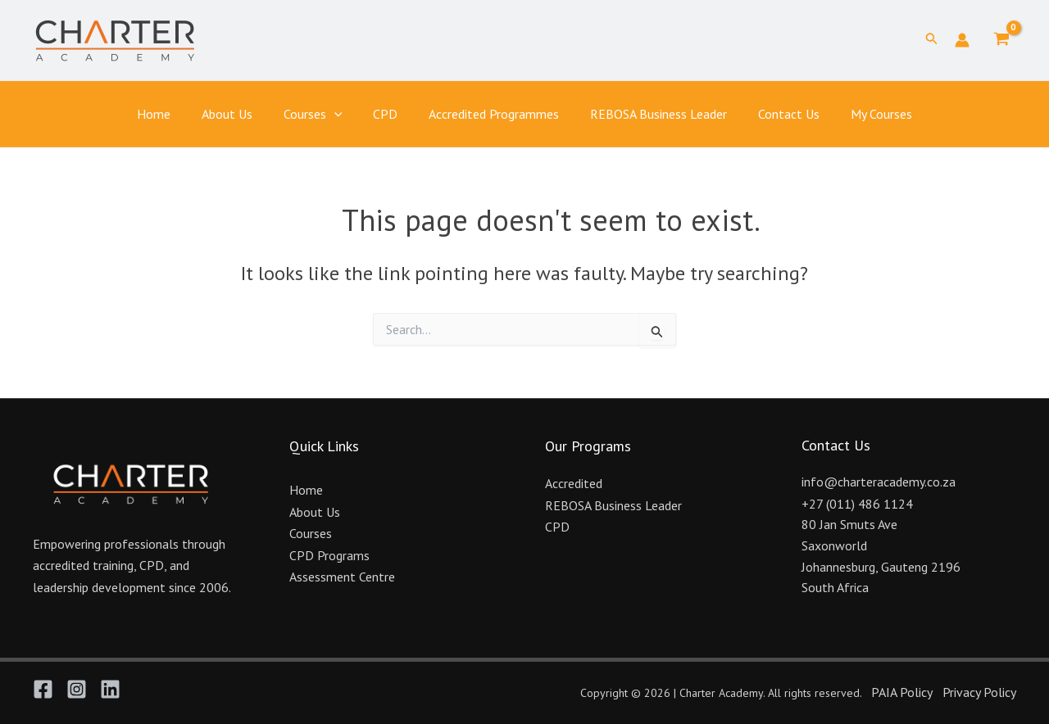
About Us (239, 114)
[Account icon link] (962, 40)
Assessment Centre (342, 576)
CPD (387, 114)
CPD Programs (329, 555)
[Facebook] (43, 689)
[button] (931, 40)
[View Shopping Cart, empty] (1001, 40)
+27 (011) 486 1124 (857, 503)
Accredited (573, 483)
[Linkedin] (110, 689)
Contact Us (776, 114)
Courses (320, 114)
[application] (342, 114)
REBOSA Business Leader (651, 114)
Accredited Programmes (491, 114)
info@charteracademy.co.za (879, 481)
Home (171, 114)
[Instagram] (76, 689)
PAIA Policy (902, 692)
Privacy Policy (979, 692)
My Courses (864, 114)
